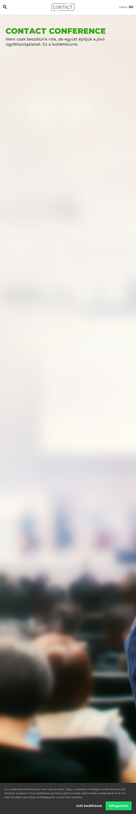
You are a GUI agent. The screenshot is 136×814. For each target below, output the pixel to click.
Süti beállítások (89, 807)
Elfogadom (118, 807)
